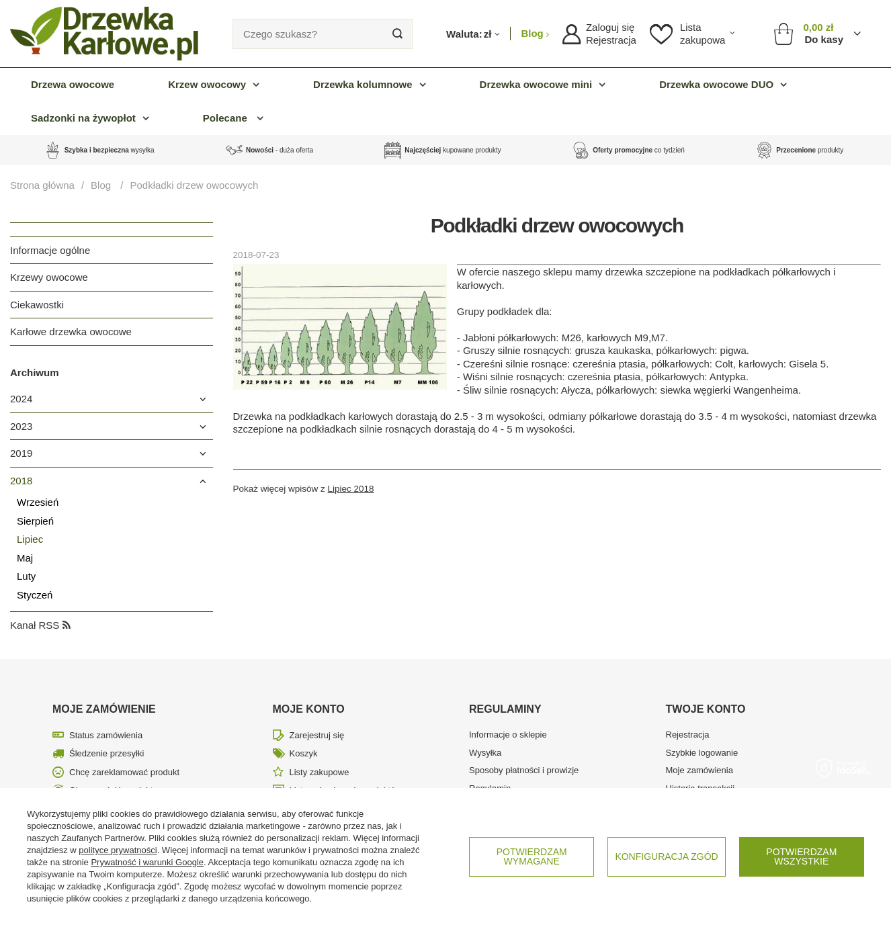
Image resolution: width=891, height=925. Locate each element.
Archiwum (34, 372)
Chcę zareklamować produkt (124, 772)
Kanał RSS (40, 625)
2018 (21, 480)
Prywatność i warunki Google (147, 862)
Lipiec (30, 539)
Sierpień (35, 521)
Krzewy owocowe (49, 277)
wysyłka (110, 150)
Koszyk (304, 753)
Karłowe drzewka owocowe (71, 331)
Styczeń (34, 595)
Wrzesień (37, 502)
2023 (21, 426)
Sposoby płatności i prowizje (524, 770)
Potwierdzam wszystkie (801, 856)
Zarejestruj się (317, 735)
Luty (26, 576)
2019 (21, 453)
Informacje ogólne (50, 250)
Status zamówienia (105, 735)
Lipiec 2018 (351, 489)
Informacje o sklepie (508, 735)
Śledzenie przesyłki (106, 753)
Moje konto (309, 709)
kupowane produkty (453, 150)
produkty (809, 150)
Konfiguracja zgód (666, 856)
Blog (533, 33)
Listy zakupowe (319, 772)
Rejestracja (611, 40)
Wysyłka (485, 753)
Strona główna (42, 185)
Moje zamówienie (104, 709)
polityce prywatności (118, 850)
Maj (25, 558)
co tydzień (639, 150)
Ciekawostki (37, 304)
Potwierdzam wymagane (532, 856)
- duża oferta (279, 150)
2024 (21, 398)
